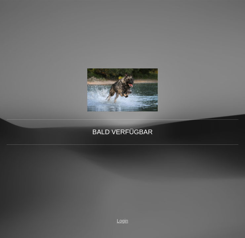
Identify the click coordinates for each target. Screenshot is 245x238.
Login (122, 220)
